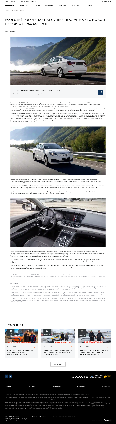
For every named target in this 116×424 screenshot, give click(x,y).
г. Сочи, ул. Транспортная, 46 (27, 1)
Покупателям (49, 5)
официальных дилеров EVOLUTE (53, 408)
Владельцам (62, 5)
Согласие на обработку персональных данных (64, 416)
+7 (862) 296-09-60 (105, 1)
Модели (37, 5)
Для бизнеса (75, 5)
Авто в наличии (24, 5)
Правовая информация (39, 416)
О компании (88, 5)
